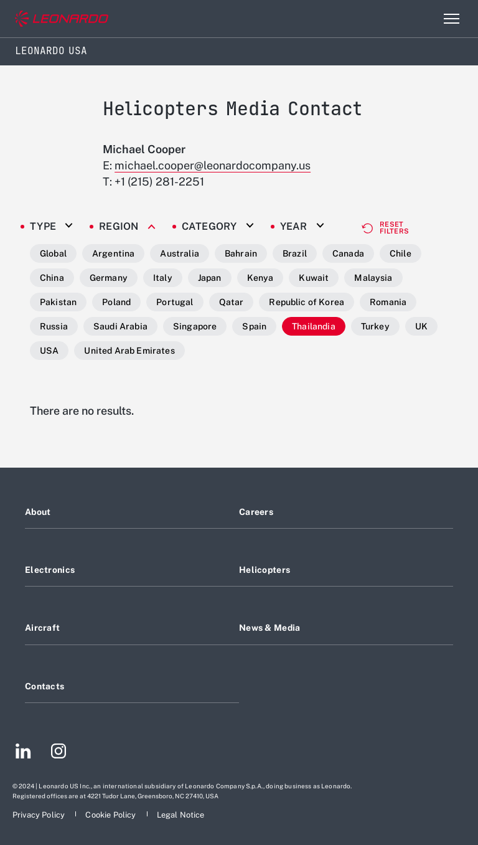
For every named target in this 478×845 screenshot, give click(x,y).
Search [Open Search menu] (424, 18)
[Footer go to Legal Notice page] (181, 814)
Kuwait (314, 278)
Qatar (231, 302)
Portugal (174, 302)
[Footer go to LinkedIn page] (23, 753)
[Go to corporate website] (61, 19)
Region (119, 227)
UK (421, 326)
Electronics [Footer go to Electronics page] (50, 570)
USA (49, 351)
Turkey (375, 326)
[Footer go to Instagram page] (58, 753)
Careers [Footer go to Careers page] (256, 512)
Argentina (113, 253)
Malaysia (373, 278)
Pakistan (58, 302)
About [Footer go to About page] (37, 512)
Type (43, 227)
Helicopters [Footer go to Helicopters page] (264, 570)
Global (53, 253)
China (52, 278)
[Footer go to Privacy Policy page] (39, 814)
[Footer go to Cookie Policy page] (111, 814)
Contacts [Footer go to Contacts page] (44, 686)
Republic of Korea (306, 302)
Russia (54, 326)
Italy (162, 278)
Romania (388, 302)
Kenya (260, 278)
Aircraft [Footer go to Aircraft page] (42, 628)
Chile (400, 253)
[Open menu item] (451, 18)
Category (209, 227)
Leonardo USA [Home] (51, 50)
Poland (116, 302)
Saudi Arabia (120, 326)
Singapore (195, 326)
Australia (179, 253)
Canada (348, 253)
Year (293, 227)
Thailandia (313, 326)
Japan (210, 278)
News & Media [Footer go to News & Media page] (269, 628)
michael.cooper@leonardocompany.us (213, 165)
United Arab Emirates (129, 351)
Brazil (295, 253)
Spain (254, 326)
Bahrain (241, 253)
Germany (109, 278)
